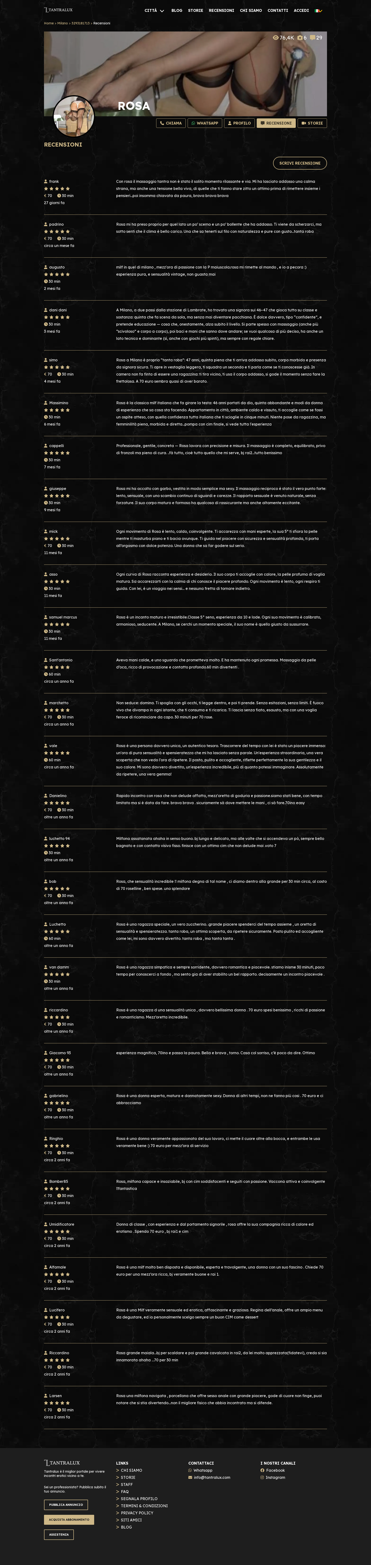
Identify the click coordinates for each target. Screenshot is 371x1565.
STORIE (128, 1477)
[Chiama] (171, 123)
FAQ (125, 1491)
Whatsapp (203, 1470)
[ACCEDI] (301, 10)
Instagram (275, 1477)
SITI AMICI (131, 1520)
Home (49, 23)
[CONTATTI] (278, 10)
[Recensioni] (276, 123)
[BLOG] (177, 10)
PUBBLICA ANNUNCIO (66, 1505)
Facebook (275, 1470)
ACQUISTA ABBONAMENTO (69, 1519)
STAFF (127, 1484)
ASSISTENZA (59, 1534)
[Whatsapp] (205, 123)
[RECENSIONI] (221, 10)
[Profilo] (239, 123)
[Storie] (312, 123)
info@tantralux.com (212, 1477)
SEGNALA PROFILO (139, 1498)
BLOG (126, 1527)
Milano (62, 23)
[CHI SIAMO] (251, 10)
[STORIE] (195, 10)
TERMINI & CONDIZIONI (144, 1505)
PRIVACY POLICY (137, 1513)
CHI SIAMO (131, 1470)
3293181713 (80, 23)
